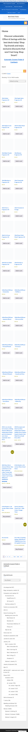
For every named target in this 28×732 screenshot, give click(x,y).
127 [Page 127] (21, 556)
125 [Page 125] (15, 556)
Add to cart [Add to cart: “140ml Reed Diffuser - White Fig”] (19, 407)
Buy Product (19, 549)
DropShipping (23, 9)
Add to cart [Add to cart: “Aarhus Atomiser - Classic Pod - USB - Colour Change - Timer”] (19, 518)
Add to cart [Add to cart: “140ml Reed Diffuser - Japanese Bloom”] (6, 325)
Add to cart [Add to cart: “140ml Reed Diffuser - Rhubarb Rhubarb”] (6, 380)
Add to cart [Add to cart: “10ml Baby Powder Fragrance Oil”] (6, 161)
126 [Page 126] (18, 556)
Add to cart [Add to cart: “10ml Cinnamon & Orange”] (19, 216)
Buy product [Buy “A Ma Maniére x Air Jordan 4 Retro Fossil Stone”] (19, 475)
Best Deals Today (13, 16)
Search (4, 67)
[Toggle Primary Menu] (25, 22)
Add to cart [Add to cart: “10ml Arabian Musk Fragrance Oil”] (19, 134)
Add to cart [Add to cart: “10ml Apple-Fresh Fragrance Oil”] (6, 134)
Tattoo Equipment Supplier (9, 3)
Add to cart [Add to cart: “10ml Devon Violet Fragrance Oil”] (6, 270)
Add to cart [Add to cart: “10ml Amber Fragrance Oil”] (6, 106)
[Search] (24, 71)
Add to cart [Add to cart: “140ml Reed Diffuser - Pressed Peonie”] (6, 353)
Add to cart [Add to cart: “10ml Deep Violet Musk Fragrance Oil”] (19, 243)
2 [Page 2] (5, 556)
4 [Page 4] (9, 556)
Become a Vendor (12, 12)
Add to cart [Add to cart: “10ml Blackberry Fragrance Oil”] (6, 188)
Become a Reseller (18, 6)
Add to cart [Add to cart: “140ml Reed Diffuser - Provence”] (19, 353)
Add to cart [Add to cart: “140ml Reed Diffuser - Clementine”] (6, 298)
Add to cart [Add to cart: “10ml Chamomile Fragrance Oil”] (19, 188)
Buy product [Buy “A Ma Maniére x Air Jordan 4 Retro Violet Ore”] (6, 516)
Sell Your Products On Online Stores (10, 9)
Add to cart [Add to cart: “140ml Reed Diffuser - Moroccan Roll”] (19, 325)
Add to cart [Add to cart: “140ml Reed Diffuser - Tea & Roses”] (6, 407)
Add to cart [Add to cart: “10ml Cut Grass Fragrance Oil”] (6, 243)
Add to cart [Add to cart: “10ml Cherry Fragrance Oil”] (6, 216)
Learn (19, 12)
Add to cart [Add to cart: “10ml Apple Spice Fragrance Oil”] (19, 106)
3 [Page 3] (7, 556)
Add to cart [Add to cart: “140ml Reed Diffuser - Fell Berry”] (19, 298)
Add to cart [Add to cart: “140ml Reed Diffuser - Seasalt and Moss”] (19, 380)
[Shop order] (17, 81)
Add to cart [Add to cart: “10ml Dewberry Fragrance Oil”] (19, 270)
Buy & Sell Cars (9, 6)
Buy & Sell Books (21, 3)
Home (8, 73)
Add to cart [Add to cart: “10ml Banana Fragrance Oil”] (19, 161)
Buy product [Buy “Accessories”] (6, 544)
